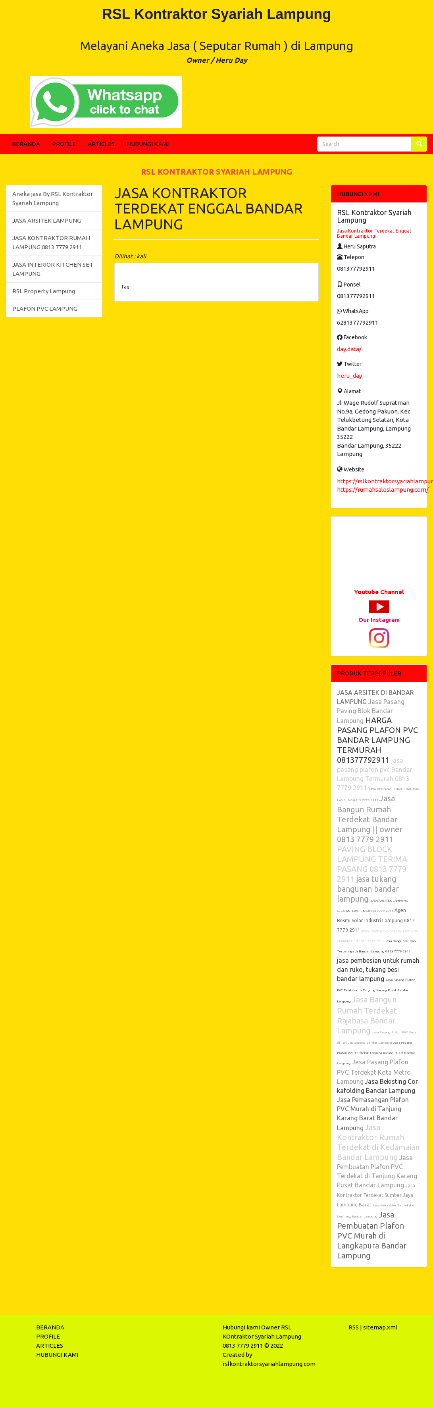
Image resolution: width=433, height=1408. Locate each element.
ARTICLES (101, 143)
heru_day (349, 375)
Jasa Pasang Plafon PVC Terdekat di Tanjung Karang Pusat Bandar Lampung (376, 990)
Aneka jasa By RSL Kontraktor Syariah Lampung (52, 198)
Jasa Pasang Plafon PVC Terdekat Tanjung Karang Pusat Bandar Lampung (376, 1053)
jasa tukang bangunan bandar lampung (368, 888)
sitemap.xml (380, 1327)
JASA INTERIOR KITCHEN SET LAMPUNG (52, 269)
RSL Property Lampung (43, 291)
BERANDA (26, 143)
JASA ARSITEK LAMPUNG (46, 220)
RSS (353, 1327)
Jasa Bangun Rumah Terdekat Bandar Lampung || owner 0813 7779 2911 (369, 819)
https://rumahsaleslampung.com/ (383, 489)
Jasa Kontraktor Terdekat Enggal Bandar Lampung (374, 233)
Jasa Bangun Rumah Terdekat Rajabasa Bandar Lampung (367, 1015)
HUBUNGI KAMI (148, 143)
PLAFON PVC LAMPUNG (44, 308)
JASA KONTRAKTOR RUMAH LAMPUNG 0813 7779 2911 (51, 242)
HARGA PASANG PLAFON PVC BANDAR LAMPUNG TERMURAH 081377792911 (377, 740)
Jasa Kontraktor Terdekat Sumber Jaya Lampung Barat (376, 1195)
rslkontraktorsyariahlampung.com (269, 1363)
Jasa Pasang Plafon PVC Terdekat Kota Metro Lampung (374, 1071)
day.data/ (349, 349)
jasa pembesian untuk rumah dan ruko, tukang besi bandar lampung (378, 969)
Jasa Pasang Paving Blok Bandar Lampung (370, 711)
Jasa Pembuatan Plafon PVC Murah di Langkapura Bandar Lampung (371, 1235)
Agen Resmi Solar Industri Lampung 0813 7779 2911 (376, 920)
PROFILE (64, 143)
